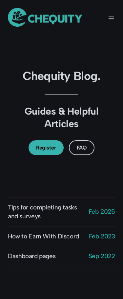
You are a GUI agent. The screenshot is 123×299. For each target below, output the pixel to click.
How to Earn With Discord (43, 236)
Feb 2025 (102, 211)
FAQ (82, 148)
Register (46, 148)
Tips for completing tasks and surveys (42, 212)
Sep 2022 (102, 256)
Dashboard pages (31, 256)
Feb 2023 (102, 236)
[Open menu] (111, 17)
